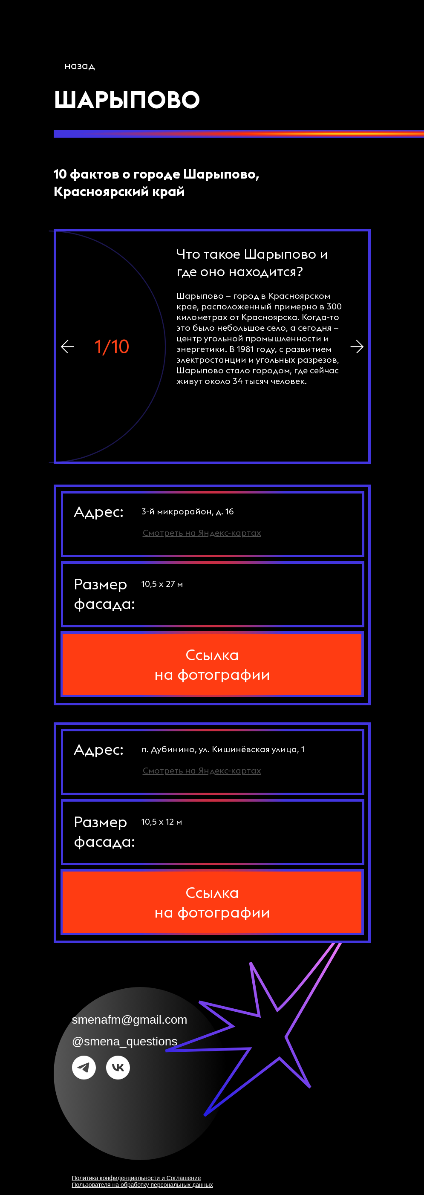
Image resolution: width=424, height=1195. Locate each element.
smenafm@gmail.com (129, 1019)
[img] (357, 346)
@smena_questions (125, 1041)
